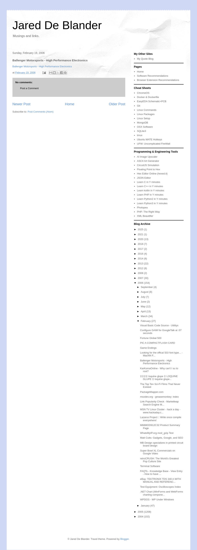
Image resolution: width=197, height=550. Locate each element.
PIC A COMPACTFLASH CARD (157, 342)
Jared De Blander (57, 25)
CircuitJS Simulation (148, 165)
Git (138, 105)
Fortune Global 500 (150, 338)
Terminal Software (150, 466)
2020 (141, 239)
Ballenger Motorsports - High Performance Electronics (42, 66)
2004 (141, 516)
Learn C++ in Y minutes (150, 186)
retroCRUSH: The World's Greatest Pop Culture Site (159, 460)
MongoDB (142, 122)
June (144, 301)
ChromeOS (143, 92)
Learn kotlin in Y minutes (150, 190)
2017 (141, 248)
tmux (139, 135)
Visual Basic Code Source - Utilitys (159, 325)
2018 (141, 244)
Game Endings (148, 347)
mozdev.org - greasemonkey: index (159, 396)
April (144, 311)
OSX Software (145, 126)
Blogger (124, 539)
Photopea (142, 207)
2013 (141, 263)
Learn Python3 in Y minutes (152, 203)
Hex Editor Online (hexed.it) (152, 173)
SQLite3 (141, 131)
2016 (141, 253)
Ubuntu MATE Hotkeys (149, 139)
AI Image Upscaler (147, 156)
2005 (141, 511)
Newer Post (21, 104)
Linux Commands (146, 110)
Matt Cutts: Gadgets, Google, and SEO (161, 437)
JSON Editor (144, 177)
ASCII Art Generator (148, 160)
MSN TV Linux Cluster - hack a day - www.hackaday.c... (160, 411)
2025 (141, 229)
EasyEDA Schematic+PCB (151, 101)
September (147, 287)
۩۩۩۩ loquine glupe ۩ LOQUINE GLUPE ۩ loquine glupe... (159, 378)
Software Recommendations (152, 75)
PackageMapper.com (151, 392)
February (146, 321)
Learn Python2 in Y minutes (152, 198)
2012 (141, 268)
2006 (141, 282)
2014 (141, 258)
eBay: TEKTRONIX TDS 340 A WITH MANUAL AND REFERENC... (160, 480)
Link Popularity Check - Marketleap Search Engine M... (159, 403)
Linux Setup (143, 118)
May (143, 306)
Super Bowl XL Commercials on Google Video (157, 452)
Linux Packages (146, 114)
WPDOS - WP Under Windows (157, 499)
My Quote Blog (145, 58)
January (145, 505)
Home (69, 104)
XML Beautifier (145, 216)
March (144, 316)
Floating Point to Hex (148, 169)
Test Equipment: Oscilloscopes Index (160, 486)
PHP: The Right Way (148, 211)
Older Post (117, 104)
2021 (141, 234)
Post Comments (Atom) (41, 111)
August (145, 291)
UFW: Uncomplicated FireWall (153, 143)
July (143, 296)
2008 (141, 273)
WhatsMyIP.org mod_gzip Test (156, 433)
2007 (141, 278)
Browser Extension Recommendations (158, 80)
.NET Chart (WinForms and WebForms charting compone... (161, 493)
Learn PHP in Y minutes (150, 194)
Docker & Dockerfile (148, 97)
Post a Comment (29, 88)
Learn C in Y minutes (148, 182)
